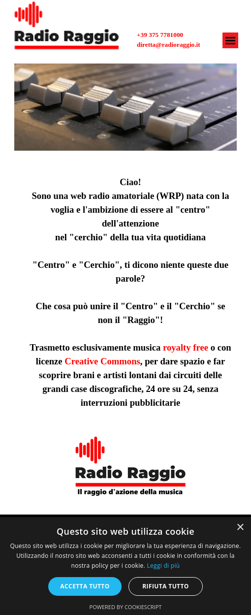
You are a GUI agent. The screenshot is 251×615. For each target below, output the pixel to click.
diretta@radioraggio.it (168, 44)
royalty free (185, 347)
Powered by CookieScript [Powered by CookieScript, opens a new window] (126, 607)
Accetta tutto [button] (84, 586)
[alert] (125, 566)
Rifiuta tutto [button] (165, 586)
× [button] (240, 527)
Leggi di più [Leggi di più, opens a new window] (163, 565)
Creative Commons (102, 361)
